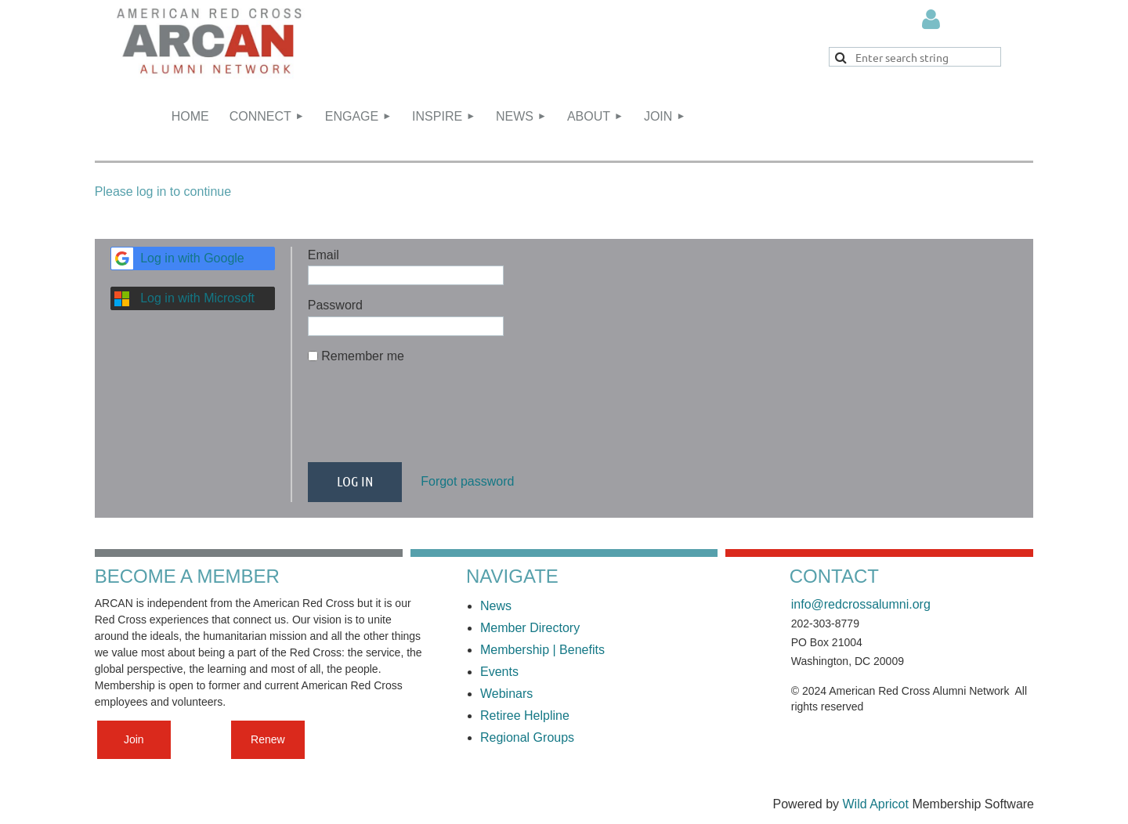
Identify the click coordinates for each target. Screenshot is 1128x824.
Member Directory (530, 627)
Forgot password (467, 481)
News (496, 606)
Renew (268, 739)
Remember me (362, 356)
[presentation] (427, 419)
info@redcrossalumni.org (861, 604)
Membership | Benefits (542, 649)
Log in (931, 19)
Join (134, 739)
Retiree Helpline (526, 715)
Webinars (506, 693)
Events (499, 671)
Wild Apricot (875, 804)
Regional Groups (527, 737)
